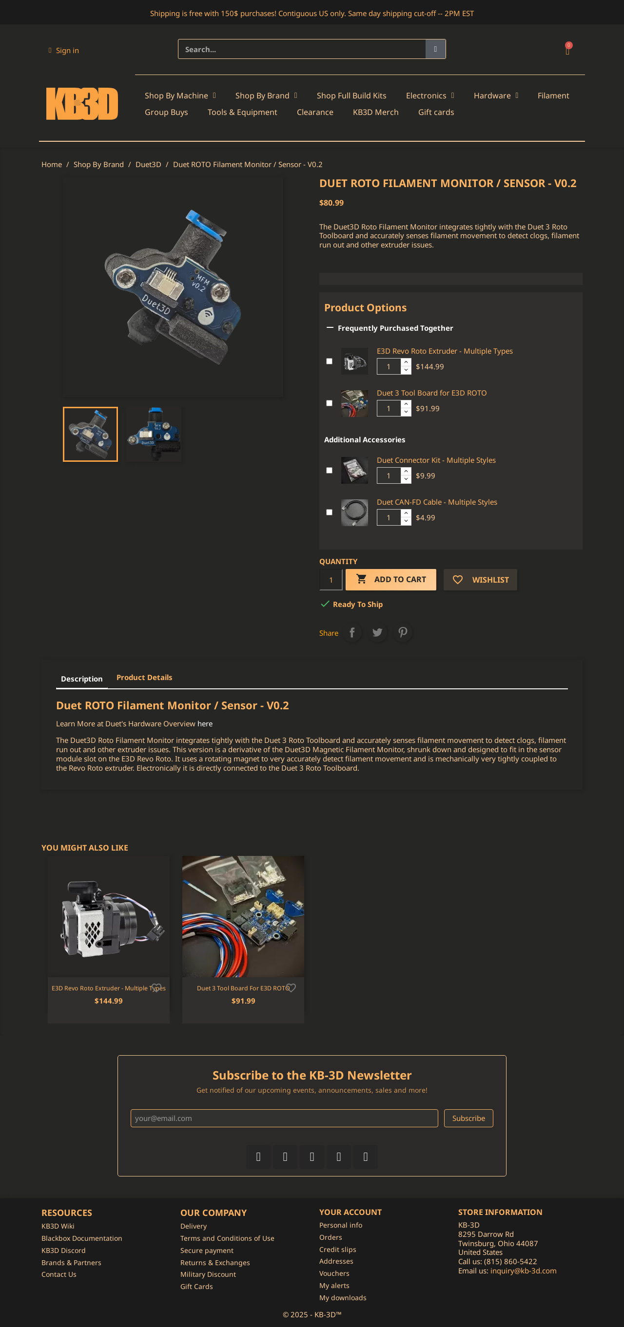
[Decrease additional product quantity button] (406, 370)
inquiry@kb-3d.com (523, 1270)
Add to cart (391, 579)
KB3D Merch (376, 112)
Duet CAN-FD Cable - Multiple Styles (437, 502)
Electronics (430, 95)
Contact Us (59, 1274)
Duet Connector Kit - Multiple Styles (436, 460)
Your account (350, 1212)
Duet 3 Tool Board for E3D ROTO (432, 393)
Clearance (315, 112)
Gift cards (436, 112)
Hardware (496, 95)
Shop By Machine (180, 95)
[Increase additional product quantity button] (406, 362)
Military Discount (208, 1274)
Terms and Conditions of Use (227, 1238)
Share (352, 632)
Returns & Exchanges (215, 1262)
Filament (553, 95)
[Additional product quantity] (389, 366)
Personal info (340, 1225)
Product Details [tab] (145, 677)
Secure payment (207, 1250)
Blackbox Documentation (81, 1238)
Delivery (193, 1226)
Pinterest (402, 632)
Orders (330, 1237)
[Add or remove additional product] (329, 361)
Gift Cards (196, 1286)
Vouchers (334, 1273)
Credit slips (337, 1249)
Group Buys (166, 112)
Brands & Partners (71, 1262)
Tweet (377, 632)
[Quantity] (331, 579)
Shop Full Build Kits (352, 95)
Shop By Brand (266, 95)
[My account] (64, 50)
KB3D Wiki (58, 1226)
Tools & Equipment (242, 112)
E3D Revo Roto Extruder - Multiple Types (445, 351)
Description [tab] (82, 678)
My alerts (334, 1285)
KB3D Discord (63, 1250)
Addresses (336, 1261)
